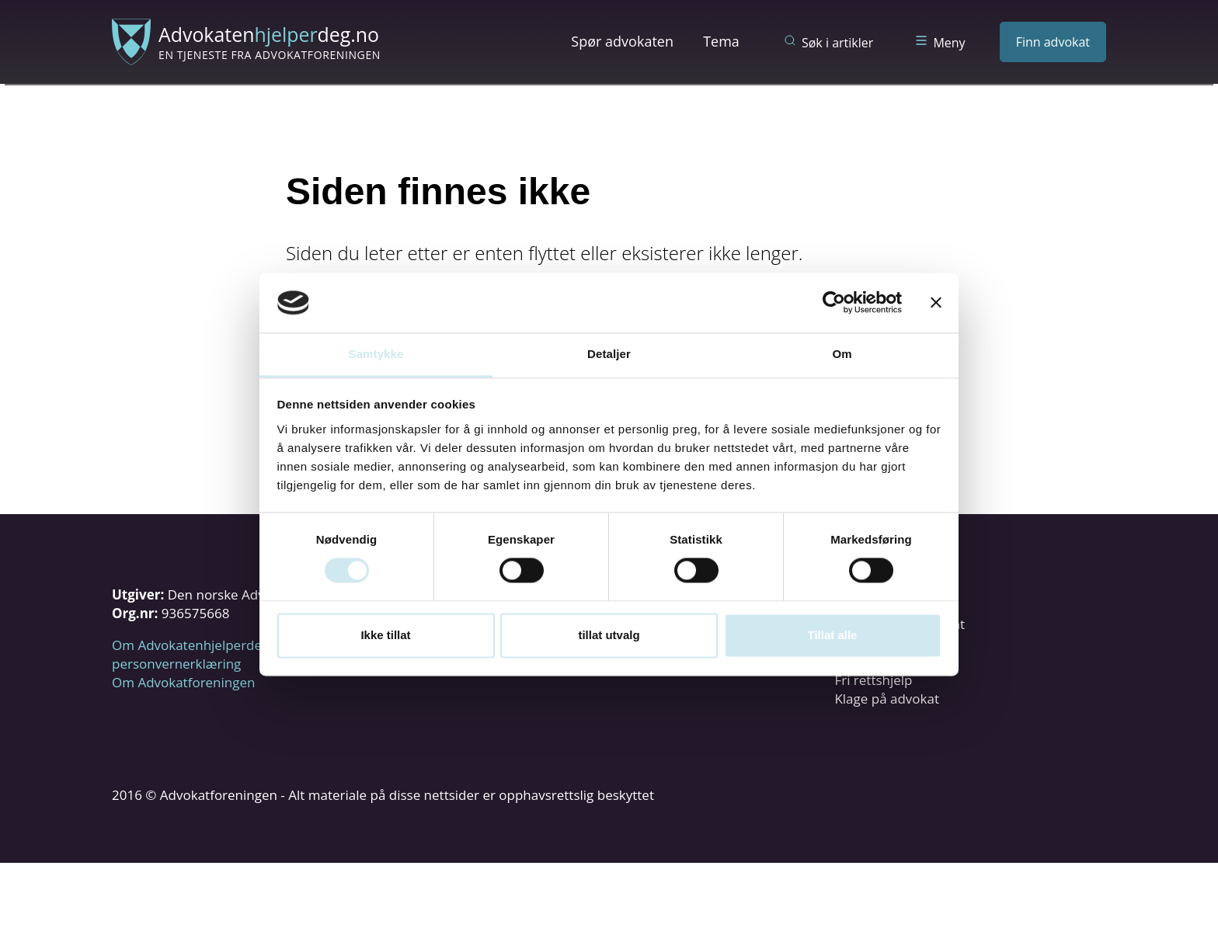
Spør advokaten (622, 41)
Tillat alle (833, 634)
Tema (721, 41)
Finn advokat (1053, 41)
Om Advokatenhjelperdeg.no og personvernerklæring (209, 654)
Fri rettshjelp (873, 680)
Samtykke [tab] (376, 353)
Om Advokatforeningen (183, 682)
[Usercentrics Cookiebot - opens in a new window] (834, 303)
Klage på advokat (886, 698)
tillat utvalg (608, 634)
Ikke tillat (385, 634)
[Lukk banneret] (936, 302)
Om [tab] (841, 353)
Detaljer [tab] (609, 353)
